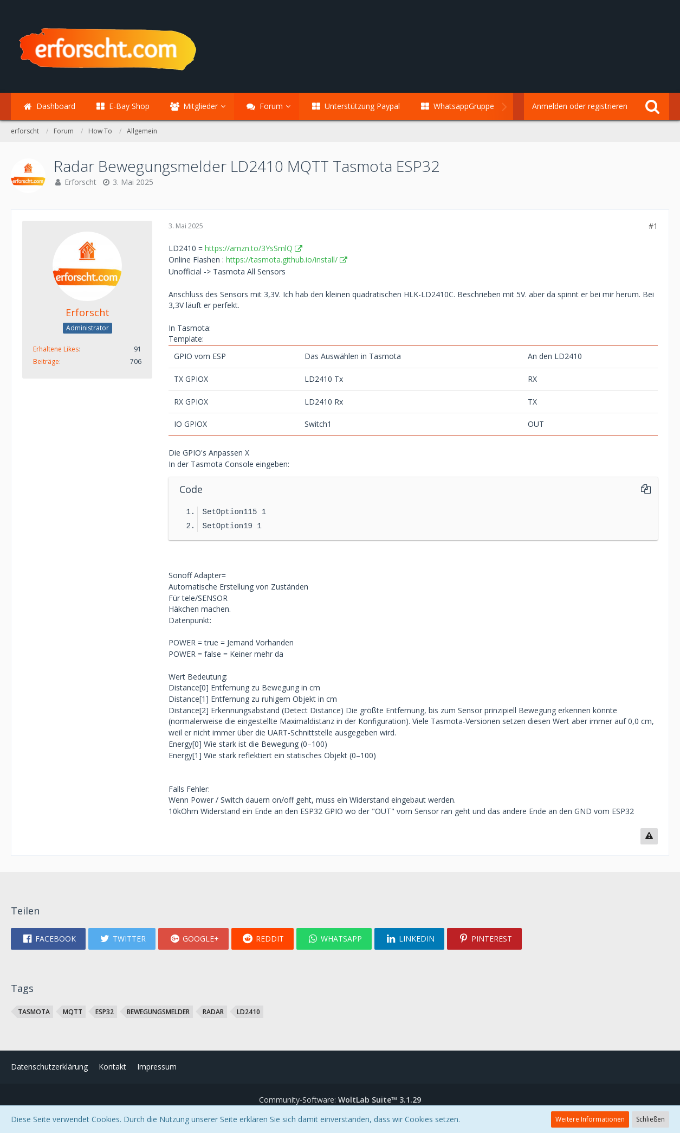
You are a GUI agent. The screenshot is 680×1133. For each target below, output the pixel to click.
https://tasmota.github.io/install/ (282, 259)
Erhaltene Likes (56, 349)
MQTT (72, 1011)
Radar (213, 1011)
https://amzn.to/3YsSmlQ (249, 248)
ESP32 (104, 1011)
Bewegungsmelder (158, 1011)
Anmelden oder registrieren (579, 106)
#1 (653, 226)
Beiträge (46, 361)
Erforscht (80, 182)
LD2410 (248, 1011)
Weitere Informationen (590, 1119)
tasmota (34, 1011)
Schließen (650, 1119)
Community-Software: (340, 1099)
